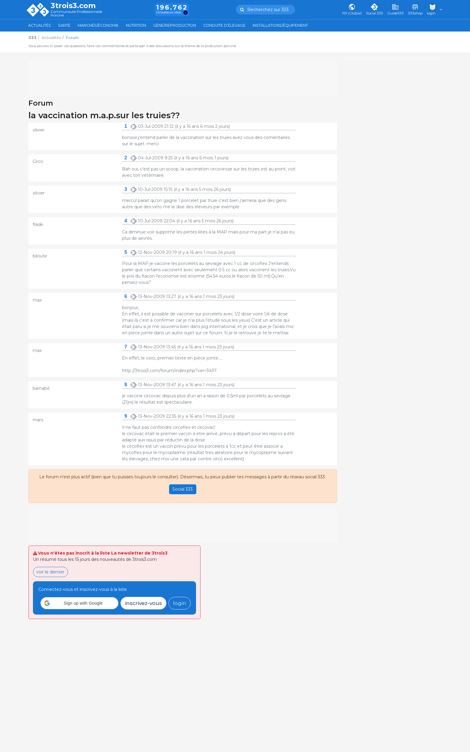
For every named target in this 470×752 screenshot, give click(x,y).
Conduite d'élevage (224, 25)
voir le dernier (50, 572)
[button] (79, 603)
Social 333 (182, 489)
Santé (64, 25)
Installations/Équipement (280, 25)
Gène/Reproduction (174, 25)
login (179, 603)
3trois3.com (73, 5)
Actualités (39, 25)
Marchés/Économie (98, 25)
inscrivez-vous (143, 603)
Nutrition (136, 25)
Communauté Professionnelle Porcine (76, 13)
